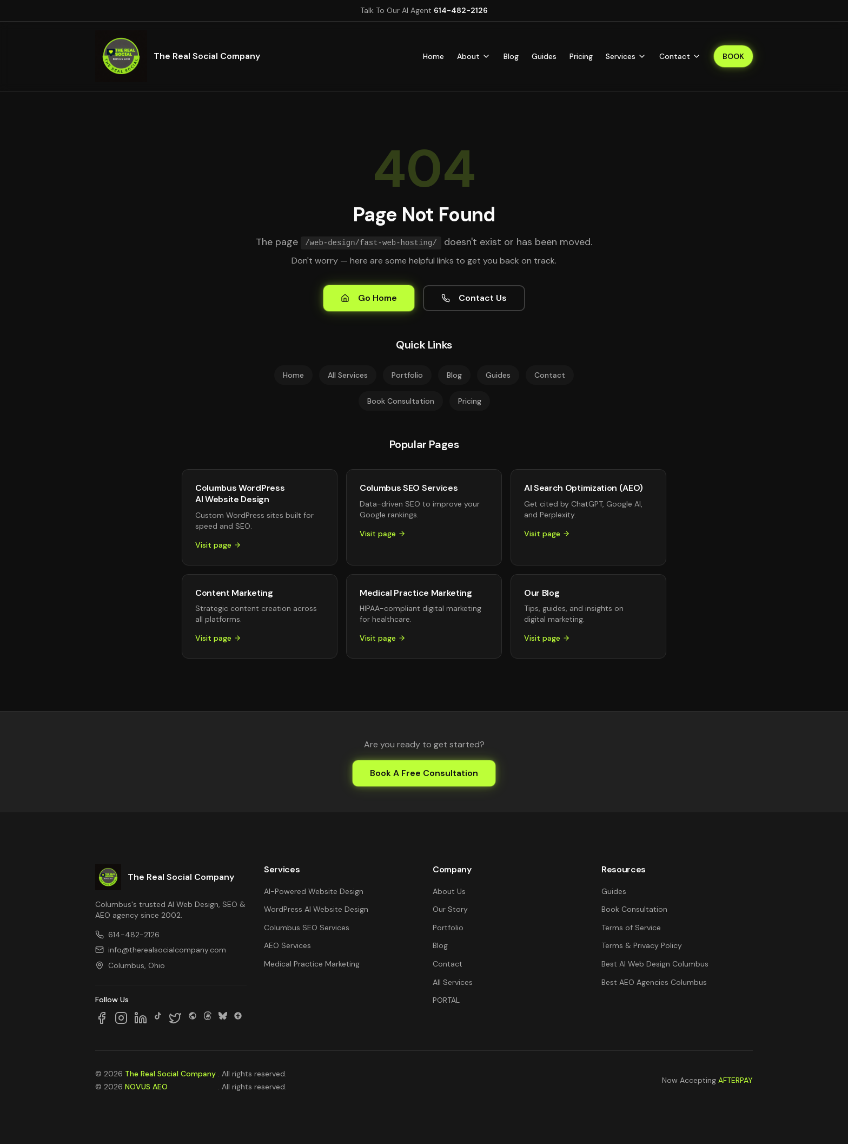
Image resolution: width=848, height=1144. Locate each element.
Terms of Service (631, 927)
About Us (449, 891)
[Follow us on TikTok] (158, 1017)
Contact (680, 56)
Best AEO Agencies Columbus (654, 982)
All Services (348, 375)
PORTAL (446, 1000)
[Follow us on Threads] (207, 1017)
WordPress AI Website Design (316, 909)
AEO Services (287, 945)
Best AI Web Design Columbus (654, 964)
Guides (544, 56)
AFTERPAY (735, 1080)
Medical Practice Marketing (312, 964)
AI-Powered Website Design (313, 891)
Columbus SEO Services (306, 927)
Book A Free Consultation (424, 773)
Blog (511, 56)
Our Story (450, 909)
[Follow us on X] (175, 1017)
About (474, 56)
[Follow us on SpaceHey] (192, 1017)
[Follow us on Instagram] (121, 1017)
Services (626, 56)
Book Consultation (400, 401)
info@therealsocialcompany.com (160, 950)
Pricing (581, 56)
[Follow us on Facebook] (101, 1017)
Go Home (369, 298)
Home (433, 56)
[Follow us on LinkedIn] (140, 1017)
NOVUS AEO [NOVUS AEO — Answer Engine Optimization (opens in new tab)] (146, 1087)
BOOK (733, 56)
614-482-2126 (461, 10)
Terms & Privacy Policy (641, 945)
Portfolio (407, 375)
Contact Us (474, 298)
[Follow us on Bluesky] (222, 1017)
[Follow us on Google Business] (238, 1017)
